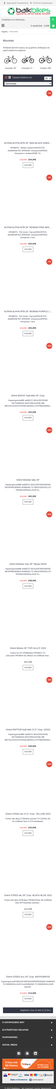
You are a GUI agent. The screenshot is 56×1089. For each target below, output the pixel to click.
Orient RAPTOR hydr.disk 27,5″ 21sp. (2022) (28, 729)
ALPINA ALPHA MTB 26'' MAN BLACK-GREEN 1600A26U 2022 (28, 143)
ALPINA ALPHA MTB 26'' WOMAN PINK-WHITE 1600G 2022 (28, 227)
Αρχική (4, 31)
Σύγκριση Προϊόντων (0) (22, 77)
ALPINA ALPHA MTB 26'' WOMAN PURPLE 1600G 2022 (28, 311)
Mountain (14, 31)
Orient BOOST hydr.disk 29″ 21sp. (28, 395)
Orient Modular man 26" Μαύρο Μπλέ (28, 564)
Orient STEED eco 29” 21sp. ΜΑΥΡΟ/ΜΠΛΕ (28, 976)
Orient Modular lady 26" (28, 479)
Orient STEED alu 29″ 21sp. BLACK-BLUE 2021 (28, 895)
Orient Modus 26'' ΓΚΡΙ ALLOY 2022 (28, 648)
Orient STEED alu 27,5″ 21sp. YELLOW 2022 (28, 813)
